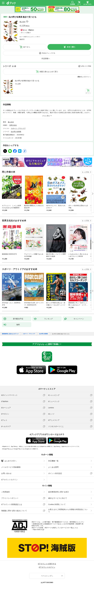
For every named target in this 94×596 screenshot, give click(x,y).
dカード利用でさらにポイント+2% (29, 36)
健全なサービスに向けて (57, 498)
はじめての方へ (9, 461)
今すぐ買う (71, 47)
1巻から (80, 77)
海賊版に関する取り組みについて (14, 511)
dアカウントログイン (9, 480)
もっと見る (85, 172)
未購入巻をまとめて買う (48, 72)
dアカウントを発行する (47, 564)
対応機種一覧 (53, 461)
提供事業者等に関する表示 (58, 492)
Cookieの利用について (57, 504)
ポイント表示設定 (55, 473)
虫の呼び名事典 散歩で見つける (27, 81)
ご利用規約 (5, 492)
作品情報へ (45, 58)
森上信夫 (22, 22)
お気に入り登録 (86, 66)
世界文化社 (13, 125)
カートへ (26, 47)
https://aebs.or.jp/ (38, 529)
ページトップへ (47, 576)
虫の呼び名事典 (16, 131)
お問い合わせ (6, 473)
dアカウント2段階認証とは (11, 504)
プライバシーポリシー (9, 498)
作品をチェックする (48, 53)
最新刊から (87, 77)
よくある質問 (53, 467)
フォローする (27, 21)
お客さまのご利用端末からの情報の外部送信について (68, 510)
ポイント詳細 (25, 32)
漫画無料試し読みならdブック (10, 333)
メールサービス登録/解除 (11, 467)
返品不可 (22, 39)
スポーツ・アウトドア (18, 128)
